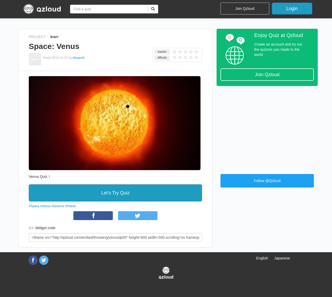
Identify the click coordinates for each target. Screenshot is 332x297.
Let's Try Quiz (115, 192)
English (262, 258)
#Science (57, 206)
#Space (34, 206)
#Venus (45, 206)
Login (292, 8)
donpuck (78, 58)
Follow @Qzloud (267, 181)
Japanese (282, 258)
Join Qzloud (244, 8)
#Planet (70, 206)
